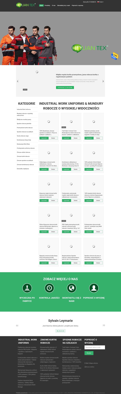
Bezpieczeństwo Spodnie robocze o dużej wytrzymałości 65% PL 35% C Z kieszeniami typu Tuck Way (70, 257)
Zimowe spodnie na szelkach (25, 160)
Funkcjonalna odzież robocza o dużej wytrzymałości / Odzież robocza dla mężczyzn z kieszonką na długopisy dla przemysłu (27, 362)
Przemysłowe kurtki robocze (25, 127)
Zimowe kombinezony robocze (25, 164)
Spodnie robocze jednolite (24, 123)
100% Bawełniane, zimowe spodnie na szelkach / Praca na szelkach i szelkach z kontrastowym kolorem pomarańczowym (48, 133)
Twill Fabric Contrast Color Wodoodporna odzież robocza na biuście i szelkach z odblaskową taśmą (71, 133)
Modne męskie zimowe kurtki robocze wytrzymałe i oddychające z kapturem (49, 360)
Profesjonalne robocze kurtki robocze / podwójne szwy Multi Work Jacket (93, 226)
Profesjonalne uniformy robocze (26, 148)
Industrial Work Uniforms (24, 109)
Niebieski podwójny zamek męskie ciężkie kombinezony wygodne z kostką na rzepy (92, 132)
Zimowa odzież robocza (23, 152)
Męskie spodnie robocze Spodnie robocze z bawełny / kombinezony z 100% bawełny (71, 360)
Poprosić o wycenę (77, 5)
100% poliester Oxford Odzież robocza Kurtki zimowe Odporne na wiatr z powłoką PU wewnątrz (93, 164)
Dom (41, 5)
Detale (53, 138)
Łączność (44, 138)
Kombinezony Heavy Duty (24, 140)
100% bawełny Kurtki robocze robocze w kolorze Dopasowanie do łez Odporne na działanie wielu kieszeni (93, 195)
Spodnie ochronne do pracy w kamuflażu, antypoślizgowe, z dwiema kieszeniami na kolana (93, 257)
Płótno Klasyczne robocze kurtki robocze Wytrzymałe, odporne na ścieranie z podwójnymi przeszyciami (49, 226)
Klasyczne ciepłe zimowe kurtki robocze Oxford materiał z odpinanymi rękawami (48, 195)
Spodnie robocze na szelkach (25, 131)
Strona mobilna (89, 367)
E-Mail (86, 363)
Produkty (47, 5)
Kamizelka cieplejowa (23, 168)
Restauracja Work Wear (23, 144)
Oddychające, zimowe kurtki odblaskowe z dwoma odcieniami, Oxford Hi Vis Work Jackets (48, 164)
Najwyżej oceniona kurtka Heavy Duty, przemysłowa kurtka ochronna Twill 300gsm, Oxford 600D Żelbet (48, 257)
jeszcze (60, 331)
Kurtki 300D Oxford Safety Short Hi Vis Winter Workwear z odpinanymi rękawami (49, 368)
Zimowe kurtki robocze (23, 156)
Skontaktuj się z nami (63, 5)
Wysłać (89, 353)
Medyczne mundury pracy (24, 119)
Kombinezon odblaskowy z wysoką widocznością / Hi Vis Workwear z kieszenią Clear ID (70, 164)
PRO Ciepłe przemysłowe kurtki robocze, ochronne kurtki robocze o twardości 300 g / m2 (71, 226)
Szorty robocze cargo (23, 136)
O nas (53, 5)
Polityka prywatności (21, 393)
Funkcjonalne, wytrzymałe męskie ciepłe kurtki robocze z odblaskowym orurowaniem (70, 195)
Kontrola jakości (49, 298)
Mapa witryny (93, 363)
